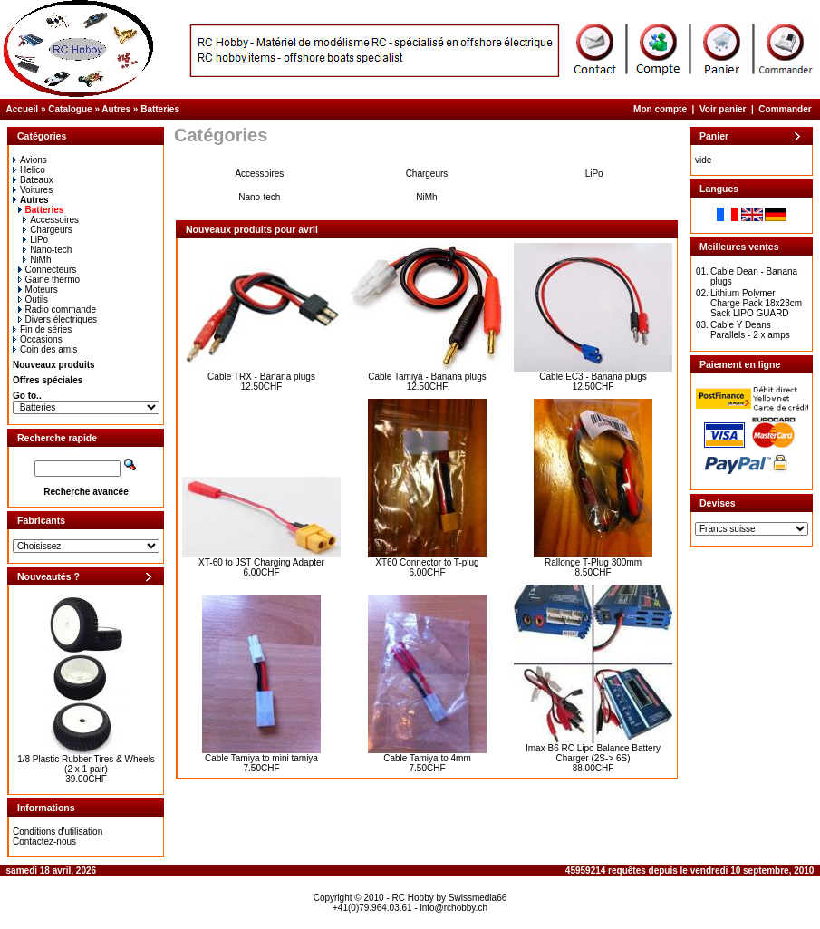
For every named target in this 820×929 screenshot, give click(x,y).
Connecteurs (47, 270)
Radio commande (57, 310)
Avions (30, 160)
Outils (33, 300)
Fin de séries (42, 329)
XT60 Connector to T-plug (426, 562)
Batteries (159, 109)
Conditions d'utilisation (57, 832)
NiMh (37, 260)
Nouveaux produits (54, 365)
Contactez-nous (44, 842)
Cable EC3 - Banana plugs (592, 377)
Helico (29, 170)
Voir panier (723, 109)
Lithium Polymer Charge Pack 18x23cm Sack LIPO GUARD (756, 303)
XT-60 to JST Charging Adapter (261, 562)
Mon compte (660, 109)
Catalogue (70, 109)
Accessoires (51, 220)
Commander (784, 109)
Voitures (33, 190)
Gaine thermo (49, 280)
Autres (115, 109)
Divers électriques (57, 319)
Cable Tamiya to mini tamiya (261, 758)
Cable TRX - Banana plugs (261, 377)
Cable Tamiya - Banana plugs (427, 377)
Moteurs (38, 290)
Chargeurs (47, 230)
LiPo (35, 240)
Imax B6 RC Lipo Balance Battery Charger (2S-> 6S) (593, 753)
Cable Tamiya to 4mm (427, 758)
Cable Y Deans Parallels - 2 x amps (750, 330)
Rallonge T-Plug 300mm (593, 562)
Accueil (22, 109)
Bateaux (33, 180)
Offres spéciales (47, 380)
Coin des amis (45, 349)
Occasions (38, 339)
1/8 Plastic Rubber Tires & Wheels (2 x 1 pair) (86, 764)
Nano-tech (47, 250)
